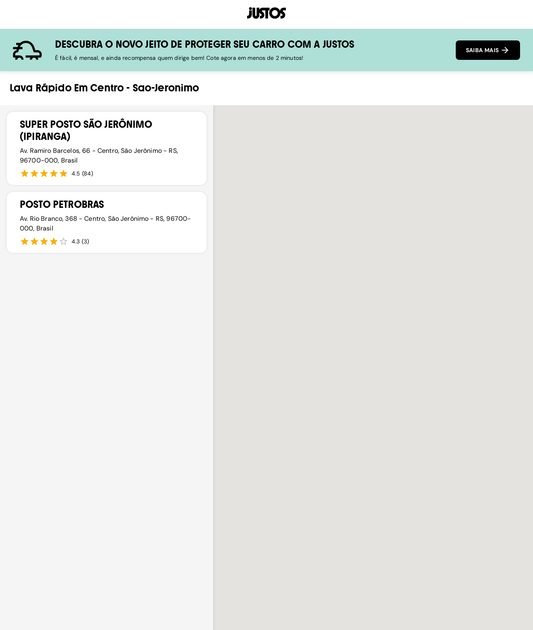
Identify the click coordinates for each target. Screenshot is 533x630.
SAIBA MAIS (488, 50)
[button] (346, 333)
